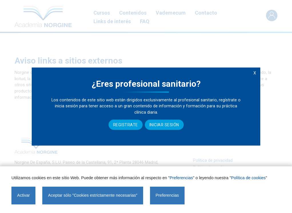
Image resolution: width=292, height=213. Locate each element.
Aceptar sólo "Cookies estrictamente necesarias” (92, 195)
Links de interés (112, 21)
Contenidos (133, 13)
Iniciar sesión (164, 125)
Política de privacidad (213, 160)
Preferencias (181, 177)
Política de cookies (248, 177)
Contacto (206, 13)
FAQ (144, 21)
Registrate (125, 125)
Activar (23, 195)
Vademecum (171, 13)
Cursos (101, 13)
